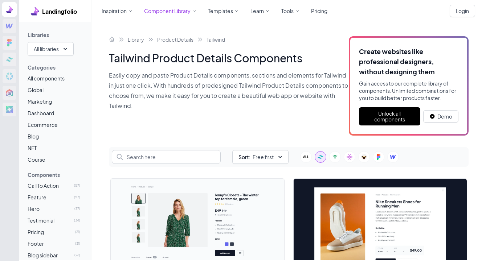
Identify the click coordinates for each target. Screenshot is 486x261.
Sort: (244, 157)
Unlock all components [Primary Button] (389, 116)
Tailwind (216, 39)
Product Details (175, 39)
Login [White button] (462, 11)
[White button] (440, 116)
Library (136, 39)
